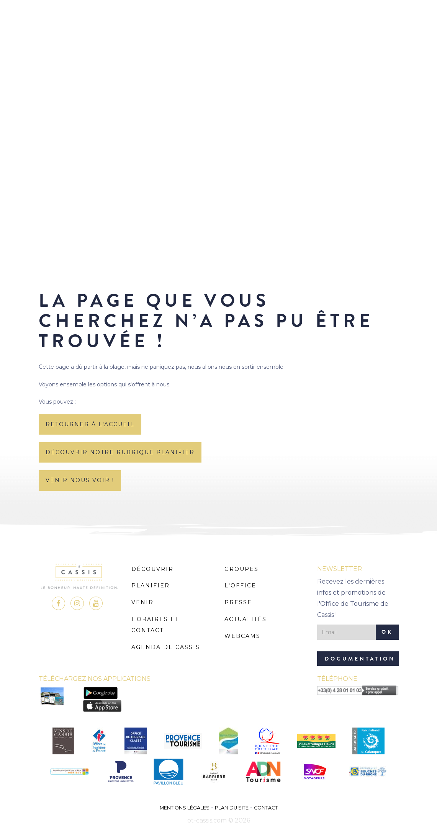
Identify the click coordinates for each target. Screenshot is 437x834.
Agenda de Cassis (165, 647)
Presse (238, 602)
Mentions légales (184, 808)
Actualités (245, 619)
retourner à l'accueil (90, 424)
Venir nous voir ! (80, 480)
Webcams (242, 636)
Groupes (241, 569)
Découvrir (152, 569)
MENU (218, 28)
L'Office (240, 585)
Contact (266, 808)
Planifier (150, 585)
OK (387, 632)
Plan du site (232, 808)
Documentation (360, 659)
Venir (142, 602)
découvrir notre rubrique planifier (120, 452)
